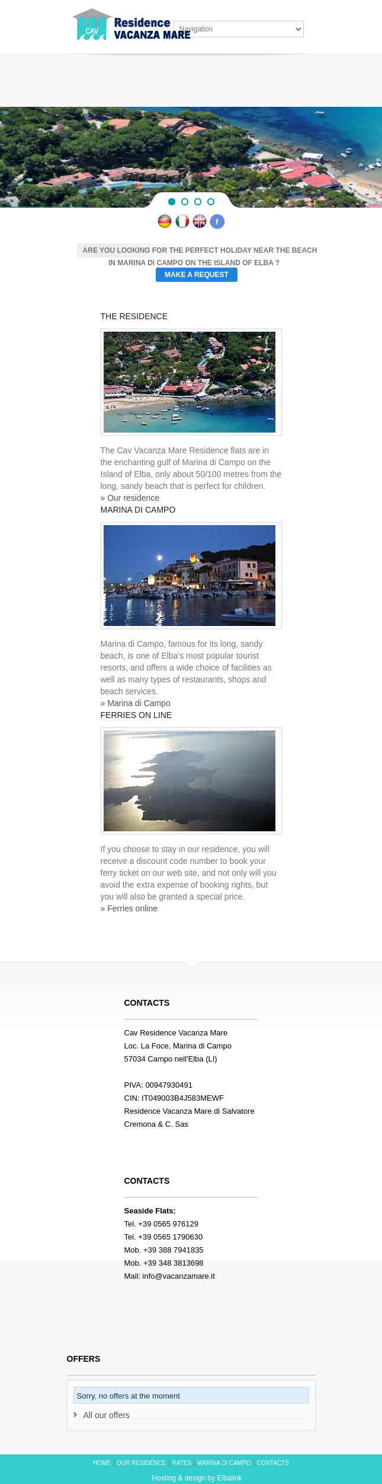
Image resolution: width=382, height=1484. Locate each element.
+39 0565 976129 (168, 1223)
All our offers (107, 1415)
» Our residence (130, 498)
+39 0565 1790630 (170, 1236)
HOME (102, 1463)
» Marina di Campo (136, 703)
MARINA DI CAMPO (224, 1463)
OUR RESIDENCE (141, 1463)
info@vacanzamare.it (179, 1276)
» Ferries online (129, 908)
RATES (181, 1463)
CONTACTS (273, 1463)
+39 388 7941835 (173, 1249)
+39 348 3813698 (173, 1263)
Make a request (197, 275)
